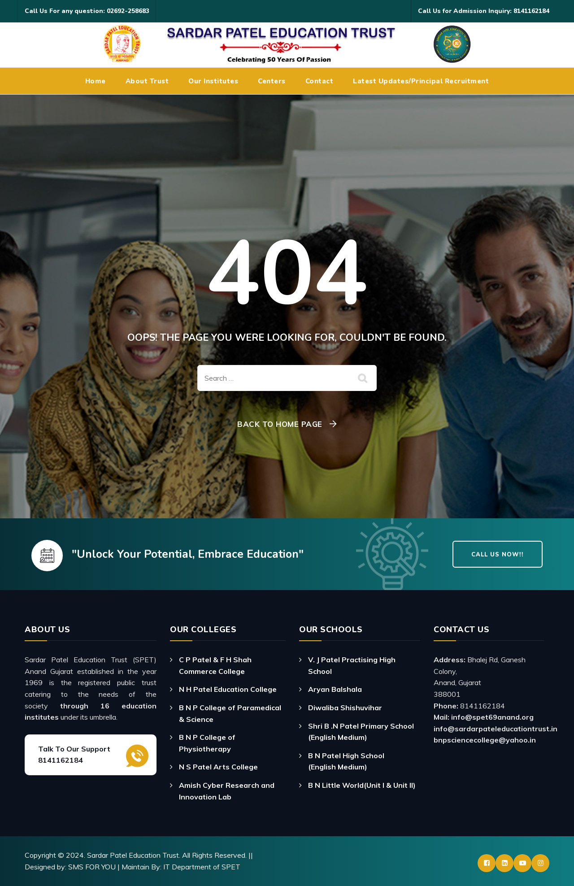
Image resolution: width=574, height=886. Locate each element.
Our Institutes (213, 81)
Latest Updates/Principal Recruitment (421, 81)
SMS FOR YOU (92, 866)
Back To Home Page (279, 424)
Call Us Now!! (497, 555)
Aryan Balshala (335, 689)
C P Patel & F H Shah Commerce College (215, 665)
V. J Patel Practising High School (352, 665)
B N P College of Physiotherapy (207, 743)
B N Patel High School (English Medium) (346, 761)
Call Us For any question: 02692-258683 (87, 11)
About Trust (147, 81)
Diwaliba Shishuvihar (345, 707)
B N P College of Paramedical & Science (230, 713)
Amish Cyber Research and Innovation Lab (226, 791)
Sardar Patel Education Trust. (133, 855)
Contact (319, 81)
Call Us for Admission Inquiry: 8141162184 (483, 11)
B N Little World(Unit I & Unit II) (362, 785)
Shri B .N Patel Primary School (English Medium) (361, 731)
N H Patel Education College (228, 689)
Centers (272, 81)
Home (95, 81)
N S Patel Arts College (218, 766)
